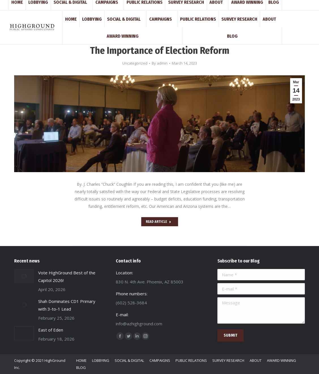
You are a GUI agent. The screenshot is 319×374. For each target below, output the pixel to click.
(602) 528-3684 (28, 5)
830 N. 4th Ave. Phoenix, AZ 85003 (122, 5)
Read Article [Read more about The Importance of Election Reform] (158, 222)
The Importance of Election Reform (159, 50)
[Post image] (24, 276)
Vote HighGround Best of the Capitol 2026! (66, 276)
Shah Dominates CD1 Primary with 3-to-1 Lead (66, 305)
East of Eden (50, 330)
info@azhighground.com (68, 5)
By (160, 63)
